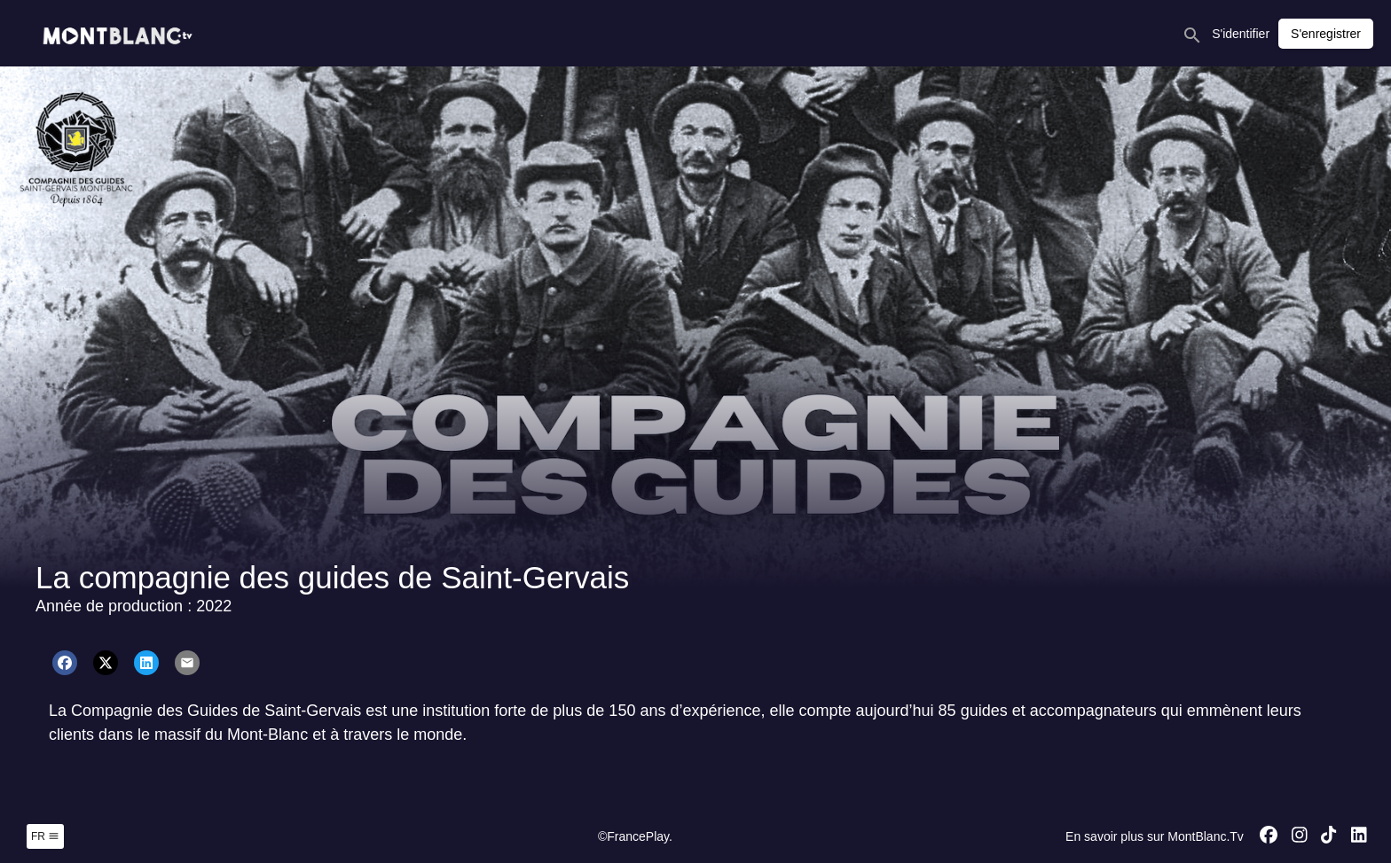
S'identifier (1240, 34)
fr (45, 836)
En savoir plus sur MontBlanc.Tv (1154, 836)
